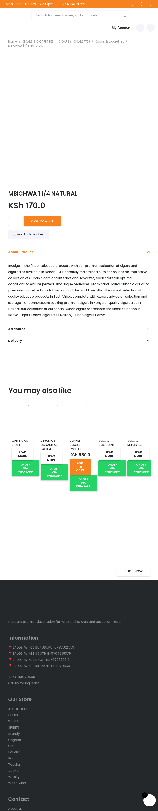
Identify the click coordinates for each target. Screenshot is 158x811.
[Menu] (5, 28)
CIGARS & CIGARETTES (37, 41)
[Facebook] (132, 4)
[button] (80, 467)
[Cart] (150, 28)
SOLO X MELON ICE (134, 443)
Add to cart (42, 220)
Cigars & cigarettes (109, 41)
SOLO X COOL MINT (106, 443)
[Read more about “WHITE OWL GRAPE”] (22, 454)
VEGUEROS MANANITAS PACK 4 (49, 445)
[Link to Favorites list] (140, 28)
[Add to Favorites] (29, 404)
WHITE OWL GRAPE (20, 443)
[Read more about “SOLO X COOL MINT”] (109, 454)
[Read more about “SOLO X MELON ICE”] (138, 454)
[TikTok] (150, 4)
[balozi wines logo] (15, 15)
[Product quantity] (15, 221)
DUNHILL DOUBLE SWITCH (75, 445)
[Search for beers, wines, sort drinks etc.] (80, 15)
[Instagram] (141, 4)
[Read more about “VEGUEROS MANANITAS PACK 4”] (51, 458)
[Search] (124, 15)
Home (12, 41)
